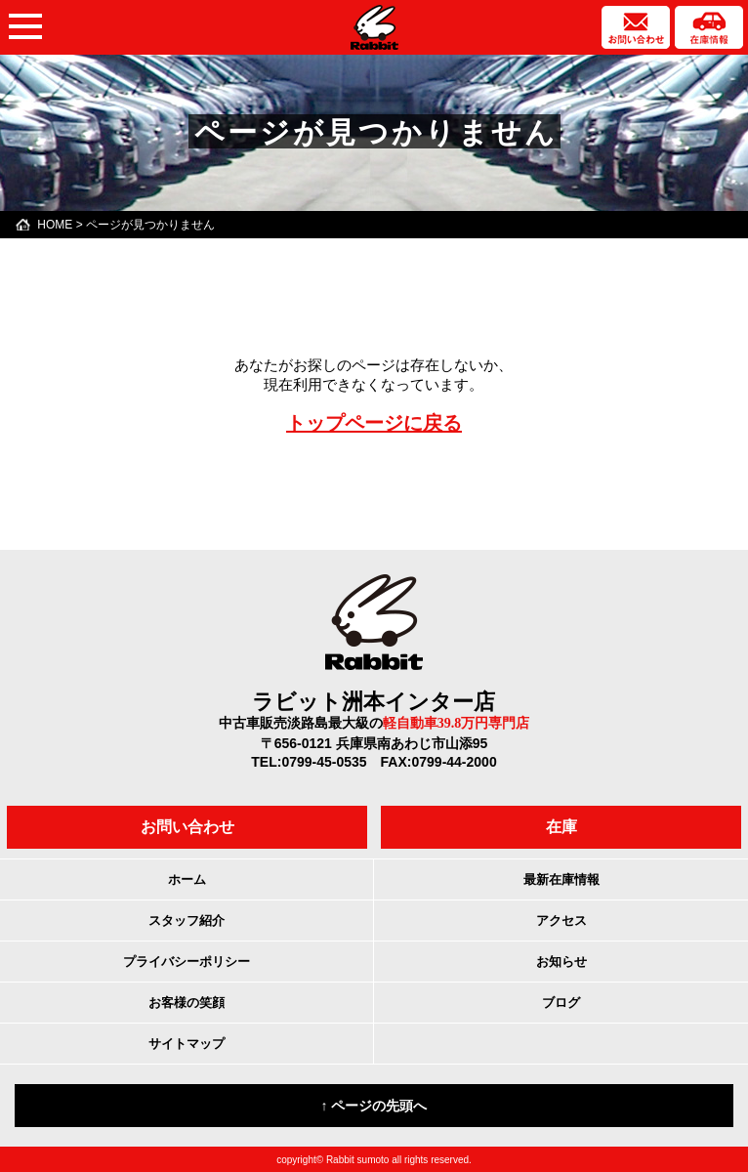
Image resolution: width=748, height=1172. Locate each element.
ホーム (187, 879)
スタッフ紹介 (186, 920)
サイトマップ (186, 1043)
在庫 (561, 826)
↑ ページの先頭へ (374, 1105)
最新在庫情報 (561, 879)
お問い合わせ (187, 826)
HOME (54, 224)
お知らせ (561, 961)
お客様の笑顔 (186, 1002)
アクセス (561, 920)
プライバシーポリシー (186, 961)
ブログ (561, 1002)
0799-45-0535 (323, 762)
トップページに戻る (374, 423)
